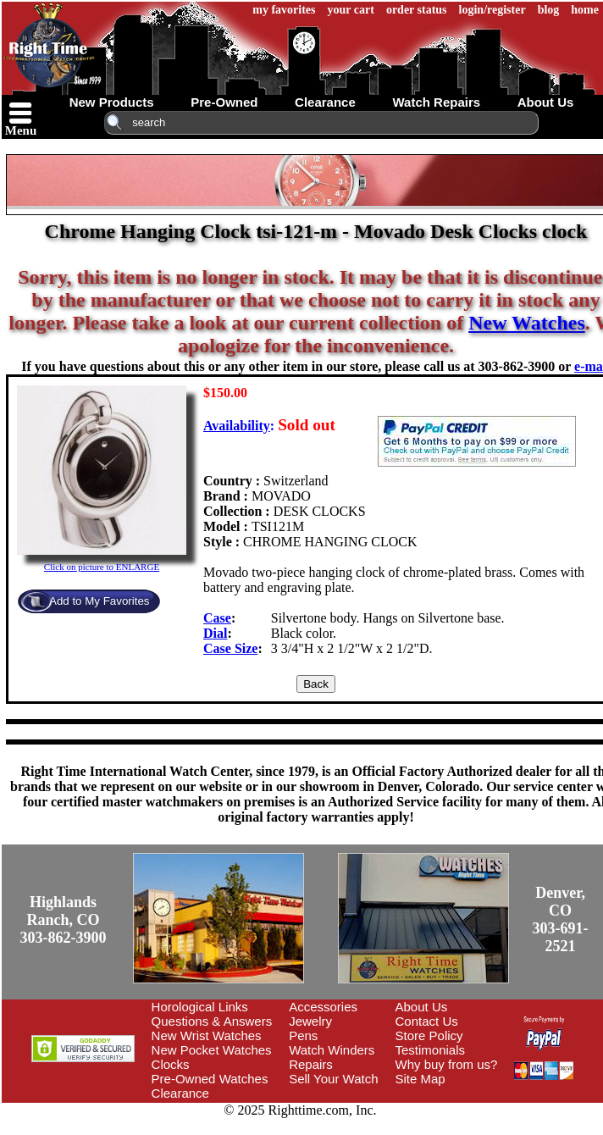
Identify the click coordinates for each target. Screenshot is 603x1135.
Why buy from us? (447, 1064)
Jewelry (310, 1021)
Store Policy (429, 1035)
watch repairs (436, 102)
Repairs (311, 1064)
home (585, 9)
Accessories (323, 1006)
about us (545, 102)
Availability (236, 425)
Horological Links (200, 1006)
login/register (492, 9)
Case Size (230, 648)
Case (217, 618)
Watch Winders (331, 1050)
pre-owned (224, 102)
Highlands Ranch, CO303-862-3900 (63, 920)
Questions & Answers (212, 1021)
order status (416, 9)
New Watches (526, 323)
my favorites (283, 9)
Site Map (420, 1078)
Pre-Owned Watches (210, 1078)
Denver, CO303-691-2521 (561, 919)
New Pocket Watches (212, 1050)
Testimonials (431, 1050)
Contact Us (427, 1021)
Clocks (171, 1064)
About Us (422, 1006)
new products (111, 102)
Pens (303, 1035)
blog (549, 9)
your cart (351, 9)
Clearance (180, 1093)
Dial (215, 633)
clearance (325, 102)
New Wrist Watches (207, 1035)
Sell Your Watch (333, 1078)
